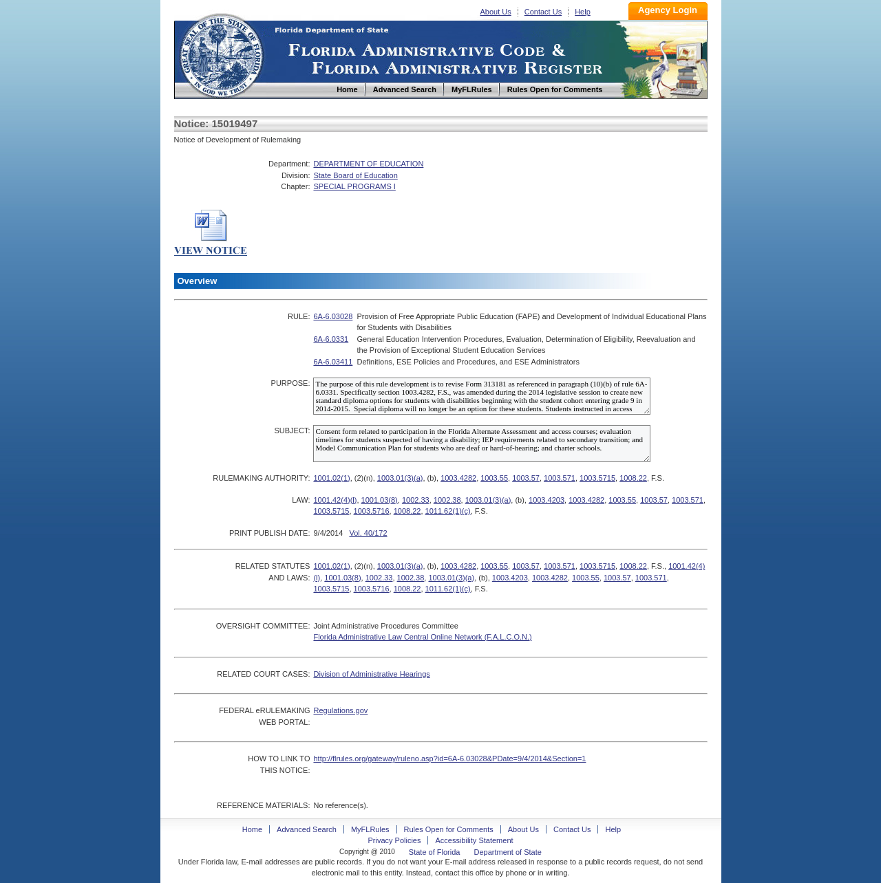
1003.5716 (372, 511)
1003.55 (494, 478)
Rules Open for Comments (448, 829)
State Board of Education (355, 175)
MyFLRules (370, 829)
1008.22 (633, 478)
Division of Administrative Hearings (371, 674)
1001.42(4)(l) (335, 500)
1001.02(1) (331, 478)
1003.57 (526, 478)
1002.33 (415, 500)
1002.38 (447, 500)
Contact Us (543, 12)
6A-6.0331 (330, 339)
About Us (495, 12)
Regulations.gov (340, 710)
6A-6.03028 (332, 316)
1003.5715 (597, 478)
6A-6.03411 (332, 362)
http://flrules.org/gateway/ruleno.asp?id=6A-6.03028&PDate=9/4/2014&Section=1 (449, 758)
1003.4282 (458, 478)
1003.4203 (546, 500)
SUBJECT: (292, 430)
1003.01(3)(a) (400, 478)
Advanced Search (307, 829)
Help (583, 12)
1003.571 (559, 478)
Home (221, 54)
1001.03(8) (379, 500)
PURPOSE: (290, 383)
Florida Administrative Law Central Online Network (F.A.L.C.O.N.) (422, 637)
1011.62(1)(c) (448, 511)
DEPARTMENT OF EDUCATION (368, 164)
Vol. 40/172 (368, 533)
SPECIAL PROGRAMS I (354, 186)
